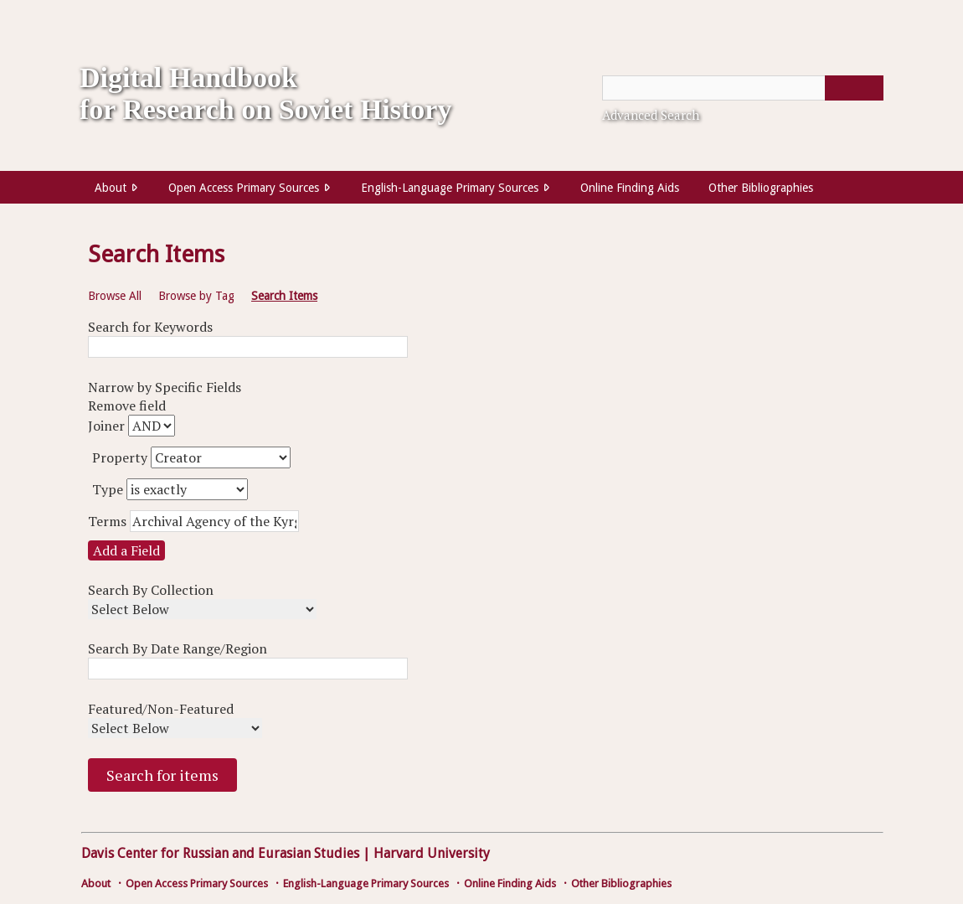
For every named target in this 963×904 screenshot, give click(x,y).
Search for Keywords (150, 327)
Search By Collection (151, 590)
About (110, 187)
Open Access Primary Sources (243, 187)
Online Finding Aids (629, 187)
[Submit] (854, 88)
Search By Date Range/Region (177, 648)
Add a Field (126, 550)
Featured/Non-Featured (161, 709)
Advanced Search (650, 114)
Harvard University (431, 853)
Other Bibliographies (760, 187)
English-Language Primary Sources (449, 187)
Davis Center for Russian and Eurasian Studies (220, 853)
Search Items (284, 295)
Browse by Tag (196, 295)
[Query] (742, 88)
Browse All (115, 295)
